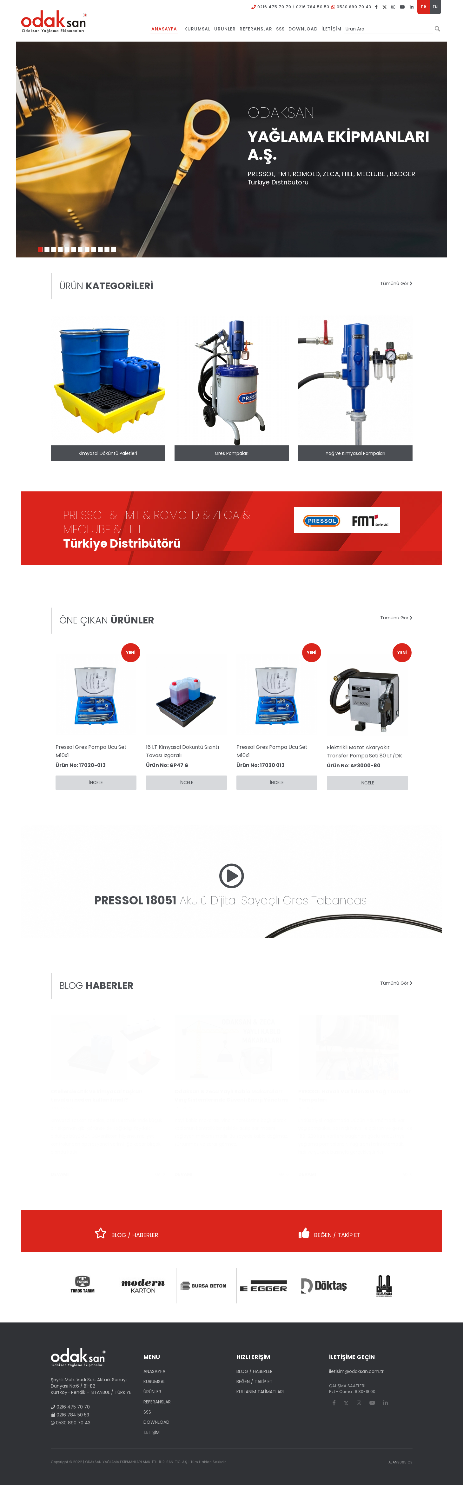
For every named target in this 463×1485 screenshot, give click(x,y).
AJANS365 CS (400, 1462)
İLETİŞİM (151, 1432)
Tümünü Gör (396, 283)
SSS (147, 1412)
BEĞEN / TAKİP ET (329, 1231)
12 (113, 249)
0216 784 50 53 (312, 7)
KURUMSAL (154, 1381)
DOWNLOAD (156, 1422)
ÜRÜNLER (152, 1391)
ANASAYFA (154, 1371)
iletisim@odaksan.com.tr (356, 1371)
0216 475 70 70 (274, 7)
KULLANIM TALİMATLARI (260, 1391)
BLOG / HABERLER (126, 1231)
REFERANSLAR (157, 1402)
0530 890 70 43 (354, 7)
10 (100, 249)
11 (106, 249)
